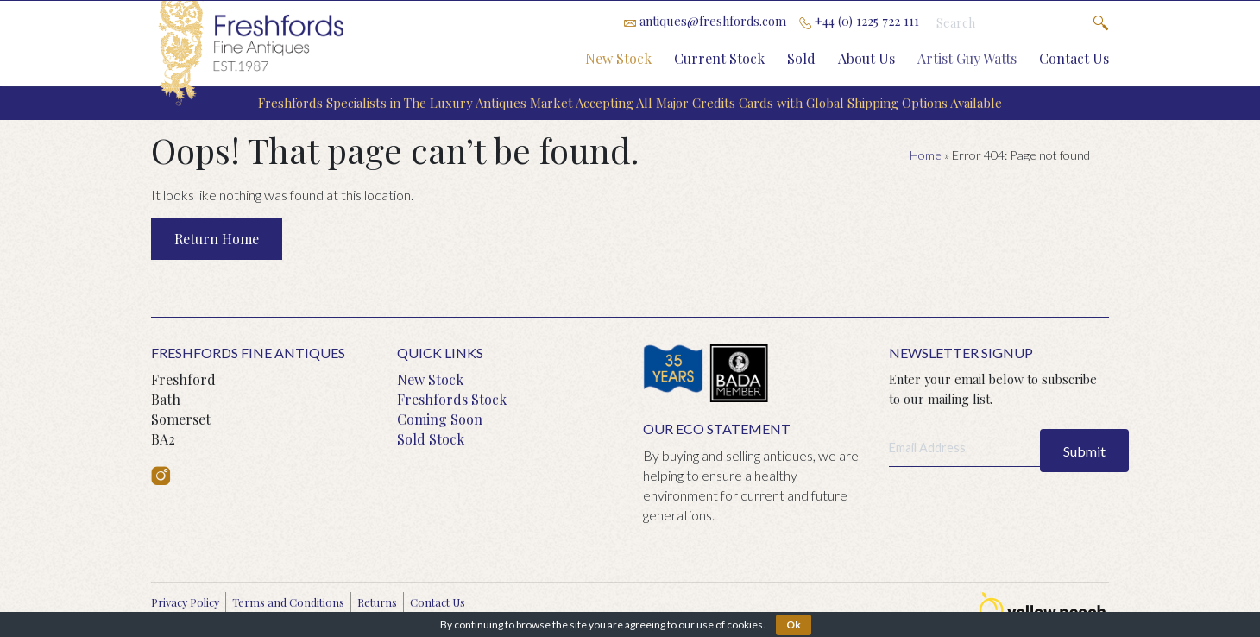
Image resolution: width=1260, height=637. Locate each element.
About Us (866, 58)
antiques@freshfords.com (705, 20)
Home (926, 155)
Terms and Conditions (288, 602)
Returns (377, 602)
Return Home (216, 239)
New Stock (618, 58)
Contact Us (1074, 58)
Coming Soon (439, 419)
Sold (801, 58)
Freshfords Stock (452, 399)
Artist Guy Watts (967, 58)
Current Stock (719, 58)
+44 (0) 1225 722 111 (859, 20)
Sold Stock (430, 439)
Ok (793, 624)
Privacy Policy (185, 602)
